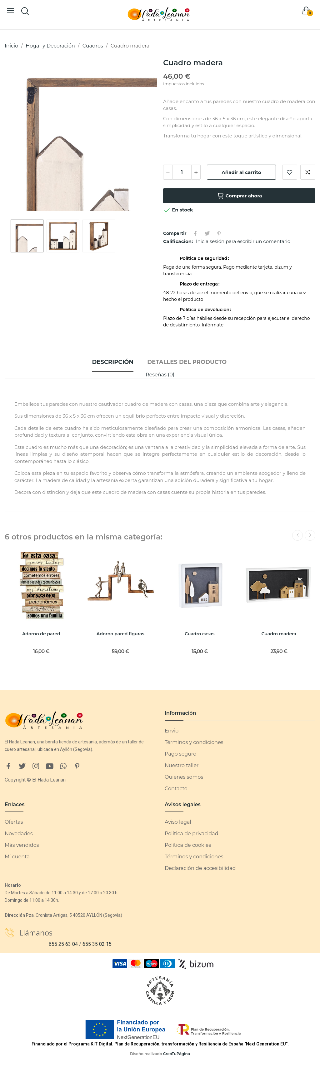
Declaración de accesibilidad (200, 868)
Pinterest (219, 233)
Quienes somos (184, 777)
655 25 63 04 (63, 944)
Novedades (19, 833)
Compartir (195, 233)
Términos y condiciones (194, 742)
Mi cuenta (17, 857)
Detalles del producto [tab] (187, 362)
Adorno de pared (41, 634)
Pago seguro (180, 754)
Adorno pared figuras (120, 634)
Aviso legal (178, 822)
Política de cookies (188, 845)
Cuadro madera (279, 634)
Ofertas (14, 822)
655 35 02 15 (97, 944)
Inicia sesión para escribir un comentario (243, 241)
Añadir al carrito (241, 172)
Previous (297, 535)
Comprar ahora (239, 196)
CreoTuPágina (176, 1053)
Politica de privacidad (191, 833)
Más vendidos (22, 845)
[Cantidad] (181, 172)
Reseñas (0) (160, 375)
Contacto (176, 789)
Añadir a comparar (308, 172)
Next (310, 535)
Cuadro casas (200, 634)
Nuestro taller (181, 765)
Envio (171, 731)
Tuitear (207, 233)
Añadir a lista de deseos (290, 172)
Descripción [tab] (112, 362)
